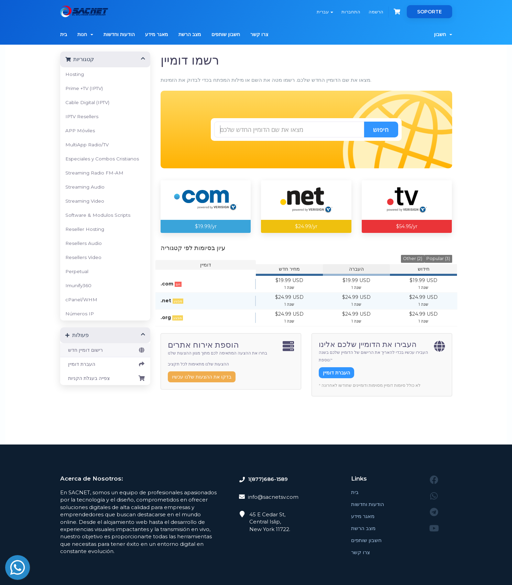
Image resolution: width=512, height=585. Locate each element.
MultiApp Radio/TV (87, 144)
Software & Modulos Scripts (97, 215)
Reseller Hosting (84, 229)
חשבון (443, 34)
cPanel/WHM (81, 299)
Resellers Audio (83, 243)
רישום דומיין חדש (105, 350)
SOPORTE (429, 12)
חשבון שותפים (225, 34)
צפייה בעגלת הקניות (105, 378)
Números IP (79, 313)
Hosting (74, 74)
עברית (325, 11)
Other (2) (412, 258)
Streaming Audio (85, 187)
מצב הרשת (189, 34)
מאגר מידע (156, 34)
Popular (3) (438, 258)
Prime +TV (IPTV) (84, 88)
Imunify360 (78, 285)
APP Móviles (80, 130)
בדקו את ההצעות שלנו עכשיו (201, 377)
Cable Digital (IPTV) (87, 102)
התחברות (350, 11)
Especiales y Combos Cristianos (102, 158)
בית (63, 34)
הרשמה (376, 11)
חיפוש (381, 129)
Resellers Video (83, 257)
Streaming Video (84, 201)
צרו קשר (259, 34)
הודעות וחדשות (119, 34)
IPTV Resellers (81, 116)
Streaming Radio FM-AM (94, 173)
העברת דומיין (105, 364)
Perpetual (76, 271)
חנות (85, 34)
